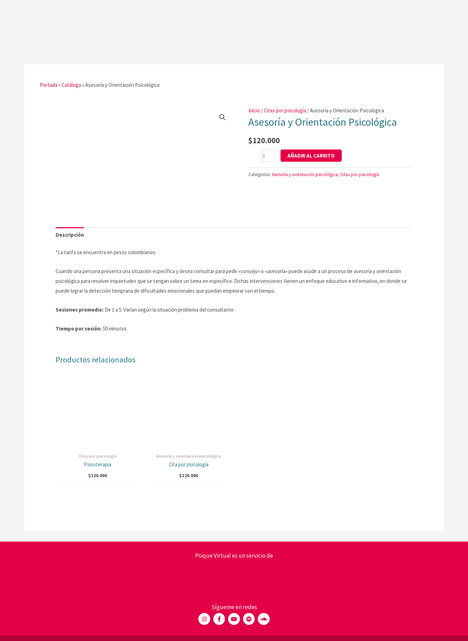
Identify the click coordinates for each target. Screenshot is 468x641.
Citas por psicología (285, 110)
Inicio (254, 110)
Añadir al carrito (311, 155)
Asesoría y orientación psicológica (305, 174)
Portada (48, 85)
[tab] (70, 235)
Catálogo (71, 85)
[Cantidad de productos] (268, 155)
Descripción (70, 234)
